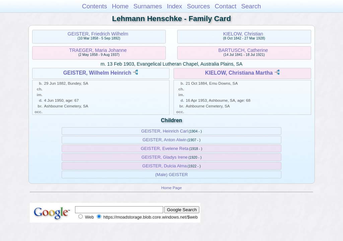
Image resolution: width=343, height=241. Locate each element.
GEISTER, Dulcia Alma (164, 165)
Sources (198, 6)
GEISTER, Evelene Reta (164, 148)
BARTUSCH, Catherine (243, 50)
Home (120, 6)
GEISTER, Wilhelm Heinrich (97, 73)
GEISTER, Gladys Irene (164, 157)
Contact (225, 6)
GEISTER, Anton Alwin (165, 139)
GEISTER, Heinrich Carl (164, 131)
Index (174, 6)
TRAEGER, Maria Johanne (98, 50)
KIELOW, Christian (243, 33)
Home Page (171, 187)
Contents (94, 6)
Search (251, 6)
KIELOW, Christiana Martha (239, 73)
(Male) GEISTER (171, 174)
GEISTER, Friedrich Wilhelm (98, 33)
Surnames (147, 6)
